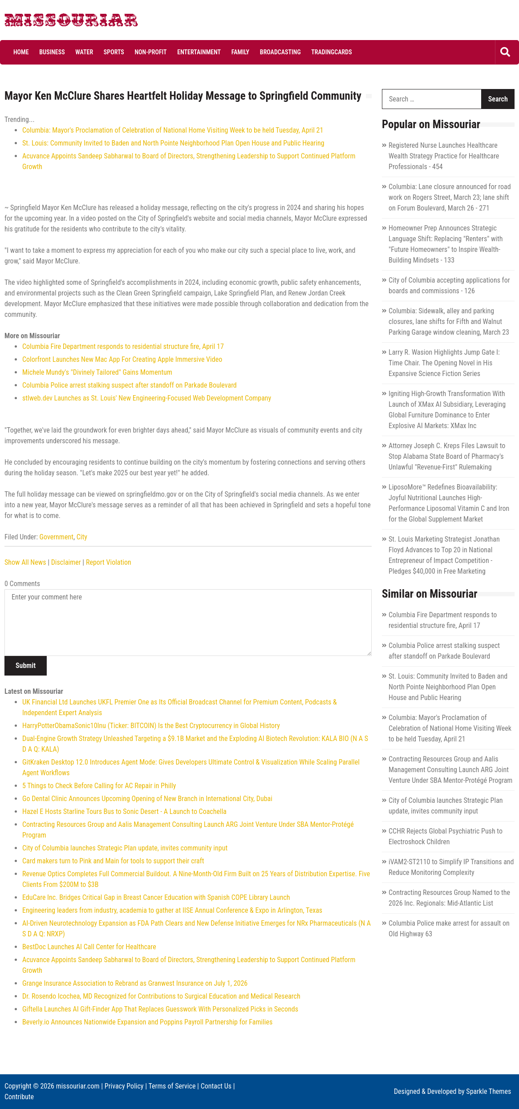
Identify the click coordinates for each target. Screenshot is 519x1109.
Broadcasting (280, 52)
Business (52, 52)
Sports (114, 52)
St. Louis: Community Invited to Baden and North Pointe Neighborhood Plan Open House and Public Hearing (173, 143)
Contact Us (216, 1086)
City (82, 537)
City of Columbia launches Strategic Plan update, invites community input (124, 848)
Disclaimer (66, 562)
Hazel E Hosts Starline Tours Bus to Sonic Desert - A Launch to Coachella (124, 811)
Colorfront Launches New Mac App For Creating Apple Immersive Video (122, 359)
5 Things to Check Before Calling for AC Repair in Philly (99, 785)
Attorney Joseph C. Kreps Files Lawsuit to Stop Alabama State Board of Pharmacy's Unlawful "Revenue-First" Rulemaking (447, 456)
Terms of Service (171, 1086)
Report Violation (108, 562)
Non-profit (151, 52)
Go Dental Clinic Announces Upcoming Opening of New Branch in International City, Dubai (147, 798)
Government (56, 537)
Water (84, 52)
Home (21, 52)
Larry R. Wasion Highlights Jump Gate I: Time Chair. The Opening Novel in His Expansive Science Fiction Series (444, 363)
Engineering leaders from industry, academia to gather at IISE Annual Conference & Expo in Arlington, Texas (172, 910)
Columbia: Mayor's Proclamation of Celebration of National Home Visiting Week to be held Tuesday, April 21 (172, 130)
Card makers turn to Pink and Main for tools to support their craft (113, 861)
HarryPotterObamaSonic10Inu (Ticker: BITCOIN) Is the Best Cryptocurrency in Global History (151, 725)
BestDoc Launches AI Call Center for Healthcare (89, 947)
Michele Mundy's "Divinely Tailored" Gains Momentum (97, 372)
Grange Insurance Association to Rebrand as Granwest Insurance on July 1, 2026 (134, 983)
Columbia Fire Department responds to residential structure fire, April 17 (123, 346)
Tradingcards (331, 52)
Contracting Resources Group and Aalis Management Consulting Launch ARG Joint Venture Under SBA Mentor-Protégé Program (450, 770)
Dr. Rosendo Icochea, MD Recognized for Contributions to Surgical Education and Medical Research (161, 996)
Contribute (19, 1097)
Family (240, 52)
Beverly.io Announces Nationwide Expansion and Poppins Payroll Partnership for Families (147, 1022)
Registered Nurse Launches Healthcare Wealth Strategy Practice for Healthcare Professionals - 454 (444, 156)
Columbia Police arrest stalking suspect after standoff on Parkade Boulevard (129, 385)
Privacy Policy (124, 1086)
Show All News (25, 562)
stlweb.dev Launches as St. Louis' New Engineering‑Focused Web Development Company (146, 398)
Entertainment (199, 52)
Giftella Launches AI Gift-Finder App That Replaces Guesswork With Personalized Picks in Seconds (160, 1009)
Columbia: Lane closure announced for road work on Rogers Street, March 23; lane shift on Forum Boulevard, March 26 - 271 (450, 197)
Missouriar (37, 22)
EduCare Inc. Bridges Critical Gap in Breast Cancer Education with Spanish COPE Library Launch (156, 897)
